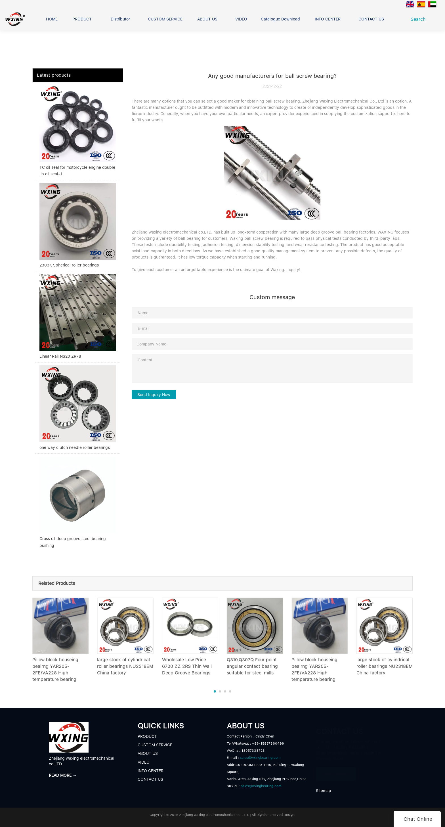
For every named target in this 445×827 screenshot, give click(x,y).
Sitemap (323, 790)
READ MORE (335, 772)
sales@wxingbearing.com (260, 758)
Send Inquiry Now (153, 394)
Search (420, 19)
